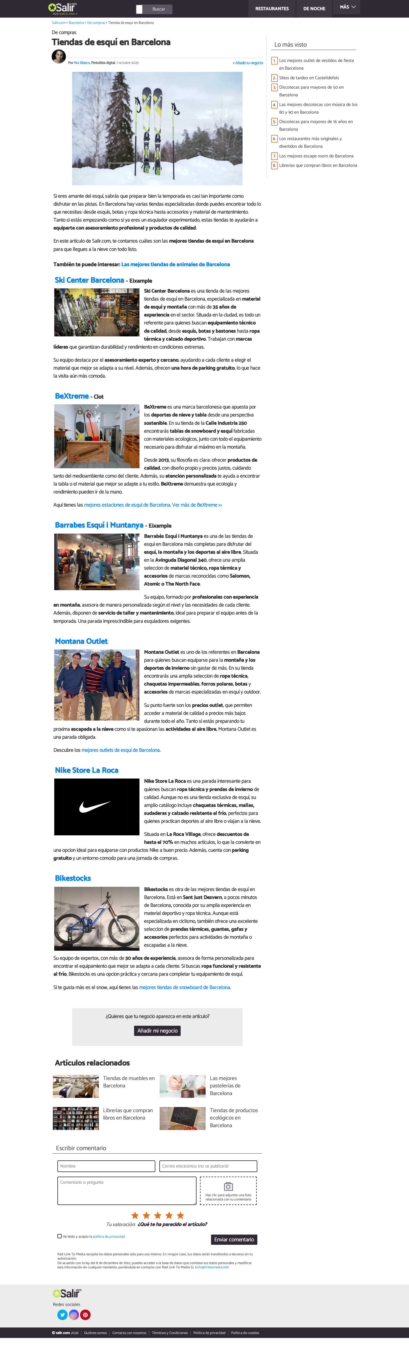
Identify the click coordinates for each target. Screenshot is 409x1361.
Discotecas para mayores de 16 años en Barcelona (316, 125)
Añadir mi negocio (157, 1054)
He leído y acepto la (94, 1259)
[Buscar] (179, 9)
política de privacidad (109, 1259)
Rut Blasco (82, 63)
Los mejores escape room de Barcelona (316, 156)
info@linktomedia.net (212, 1290)
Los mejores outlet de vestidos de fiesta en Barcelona (316, 64)
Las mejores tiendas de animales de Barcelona (175, 265)
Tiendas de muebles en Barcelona (129, 1105)
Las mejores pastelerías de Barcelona (225, 1109)
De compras (96, 23)
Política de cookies (245, 1356)
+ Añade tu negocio (248, 63)
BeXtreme (72, 401)
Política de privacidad (209, 1356)
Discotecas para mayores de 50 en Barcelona (311, 91)
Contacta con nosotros (129, 1356)
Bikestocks (73, 901)
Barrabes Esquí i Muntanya (99, 539)
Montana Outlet (81, 655)
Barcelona (67, 14)
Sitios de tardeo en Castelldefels (309, 78)
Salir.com (59, 23)
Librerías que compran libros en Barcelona (318, 165)
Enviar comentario (234, 1262)
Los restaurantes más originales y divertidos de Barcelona (310, 142)
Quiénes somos (95, 1356)
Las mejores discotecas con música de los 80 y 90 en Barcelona (318, 108)
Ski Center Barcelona (89, 285)
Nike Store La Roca (86, 784)
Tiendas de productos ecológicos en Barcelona (234, 1141)
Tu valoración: (120, 1248)
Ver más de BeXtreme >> (197, 510)
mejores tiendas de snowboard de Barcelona (184, 1010)
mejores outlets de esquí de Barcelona (121, 764)
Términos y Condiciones (170, 1356)
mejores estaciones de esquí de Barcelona (127, 510)
